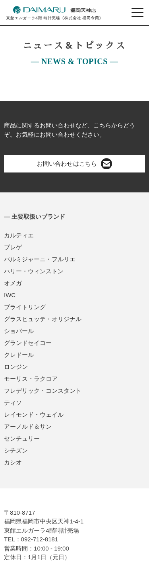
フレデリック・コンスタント (42, 390)
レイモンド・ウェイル (34, 414)
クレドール (19, 354)
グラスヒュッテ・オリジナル (42, 318)
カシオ (13, 462)
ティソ (13, 402)
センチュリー (22, 438)
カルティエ (19, 235)
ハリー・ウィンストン (34, 271)
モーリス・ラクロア (31, 378)
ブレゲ (13, 247)
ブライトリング (25, 307)
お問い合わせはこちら (74, 163)
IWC (9, 295)
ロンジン (16, 366)
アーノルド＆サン (28, 426)
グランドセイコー (28, 342)
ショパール (19, 330)
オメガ (13, 283)
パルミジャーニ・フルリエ (39, 259)
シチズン (16, 450)
